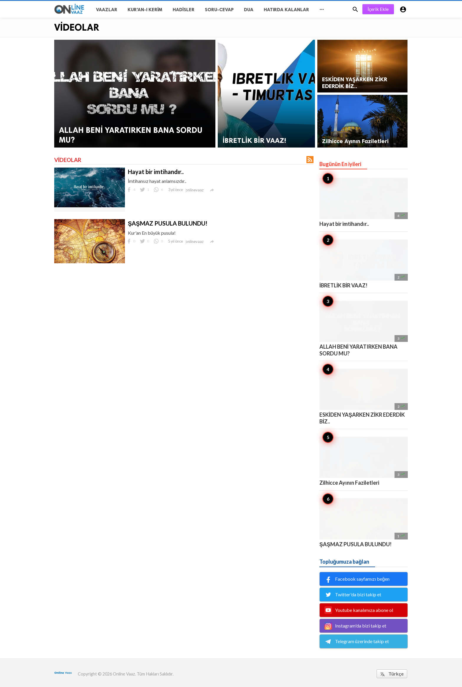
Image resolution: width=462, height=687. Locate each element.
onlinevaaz (194, 190)
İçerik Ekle (378, 9)
